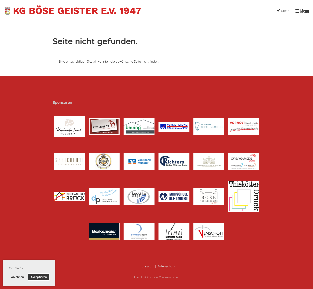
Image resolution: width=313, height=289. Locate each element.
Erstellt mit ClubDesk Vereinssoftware (156, 277)
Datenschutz (166, 266)
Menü (302, 11)
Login (282, 11)
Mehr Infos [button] (16, 268)
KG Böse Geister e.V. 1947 (77, 10)
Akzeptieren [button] (39, 277)
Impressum (146, 266)
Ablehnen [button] (17, 277)
